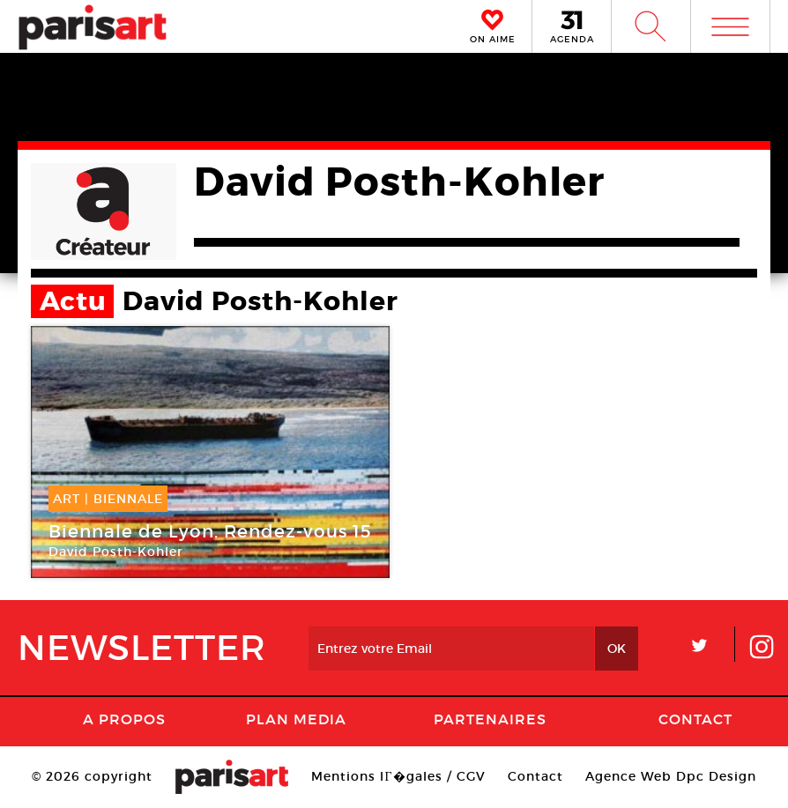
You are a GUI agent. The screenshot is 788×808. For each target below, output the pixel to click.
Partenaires (490, 719)
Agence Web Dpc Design (670, 776)
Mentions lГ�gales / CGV (398, 776)
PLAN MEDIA (296, 719)
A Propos (124, 719)
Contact (695, 719)
